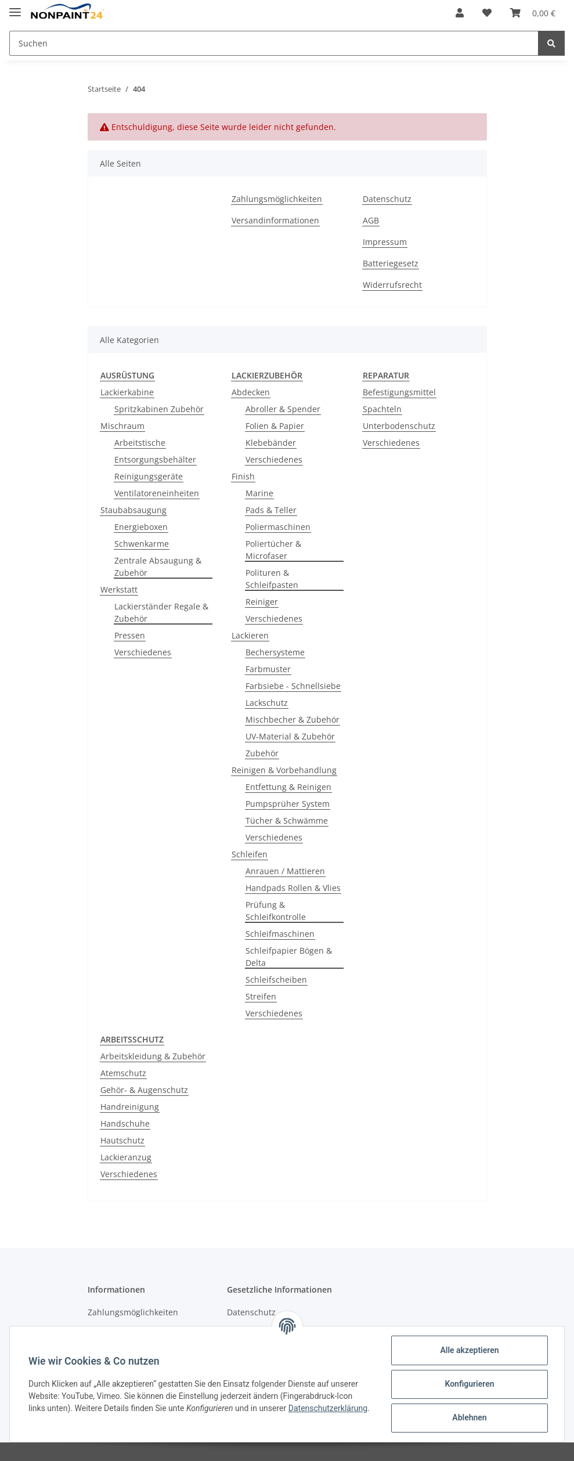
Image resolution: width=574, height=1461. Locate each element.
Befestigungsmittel (399, 392)
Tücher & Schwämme (287, 820)
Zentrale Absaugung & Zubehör (157, 566)
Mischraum (122, 425)
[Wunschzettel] (487, 12)
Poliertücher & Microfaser (273, 549)
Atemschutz (123, 1072)
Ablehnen (469, 1417)
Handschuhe (125, 1123)
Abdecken (251, 392)
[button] (459, 12)
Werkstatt (119, 589)
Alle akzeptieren (469, 1350)
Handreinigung (129, 1106)
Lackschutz (267, 702)
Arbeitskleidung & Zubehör (152, 1056)
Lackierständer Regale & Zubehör (161, 612)
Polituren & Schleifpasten (272, 578)
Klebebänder (271, 442)
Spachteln (382, 408)
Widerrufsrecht (392, 284)
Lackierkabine (127, 392)
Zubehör (262, 753)
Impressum (385, 241)
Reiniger (262, 601)
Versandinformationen (275, 220)
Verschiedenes (142, 652)
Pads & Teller (271, 509)
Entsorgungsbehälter (155, 459)
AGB (371, 220)
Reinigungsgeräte (148, 476)
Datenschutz (387, 198)
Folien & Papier (275, 425)
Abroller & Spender (283, 408)
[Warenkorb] (533, 12)
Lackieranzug (125, 1157)
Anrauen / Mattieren (285, 870)
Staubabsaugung (133, 509)
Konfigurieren (469, 1383)
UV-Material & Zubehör (290, 736)
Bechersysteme (275, 652)
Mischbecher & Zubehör (293, 719)
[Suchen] (274, 43)
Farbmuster (268, 668)
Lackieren (250, 635)
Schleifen (250, 854)
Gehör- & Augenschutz (144, 1089)
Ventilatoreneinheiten (156, 493)
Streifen (261, 996)
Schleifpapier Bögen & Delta (289, 956)
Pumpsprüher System (288, 803)
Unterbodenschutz (399, 425)
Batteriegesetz (390, 263)
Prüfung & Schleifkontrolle (276, 910)
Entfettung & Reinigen (288, 786)
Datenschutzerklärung (327, 1408)
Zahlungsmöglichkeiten (277, 198)
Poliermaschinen (278, 526)
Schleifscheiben (276, 979)
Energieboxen (141, 526)
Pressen (129, 635)
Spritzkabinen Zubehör (159, 408)
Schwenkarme (141, 543)
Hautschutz (122, 1140)
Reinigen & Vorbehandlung (284, 769)
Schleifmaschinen (280, 933)
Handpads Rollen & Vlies (293, 887)
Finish (243, 476)
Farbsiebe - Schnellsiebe (293, 685)
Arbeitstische (139, 442)
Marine (259, 493)
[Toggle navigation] (15, 7)
